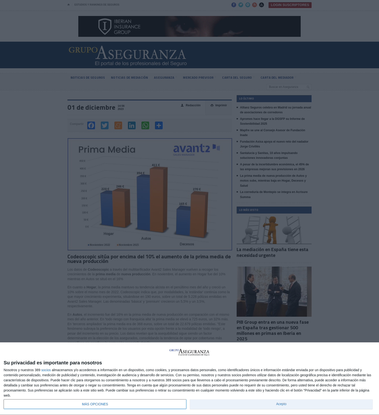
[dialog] (189, 379)
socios (46, 370)
